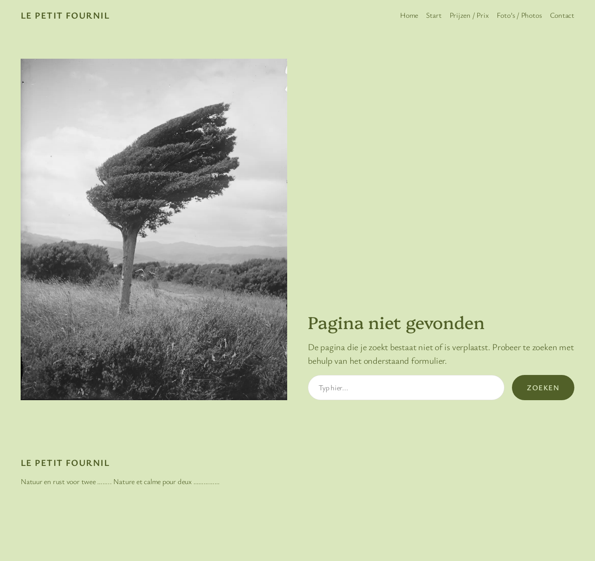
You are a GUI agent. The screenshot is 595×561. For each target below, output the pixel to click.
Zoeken (543, 387)
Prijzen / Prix (469, 15)
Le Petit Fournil (65, 15)
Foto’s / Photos (519, 15)
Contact (562, 15)
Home (409, 15)
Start (433, 15)
